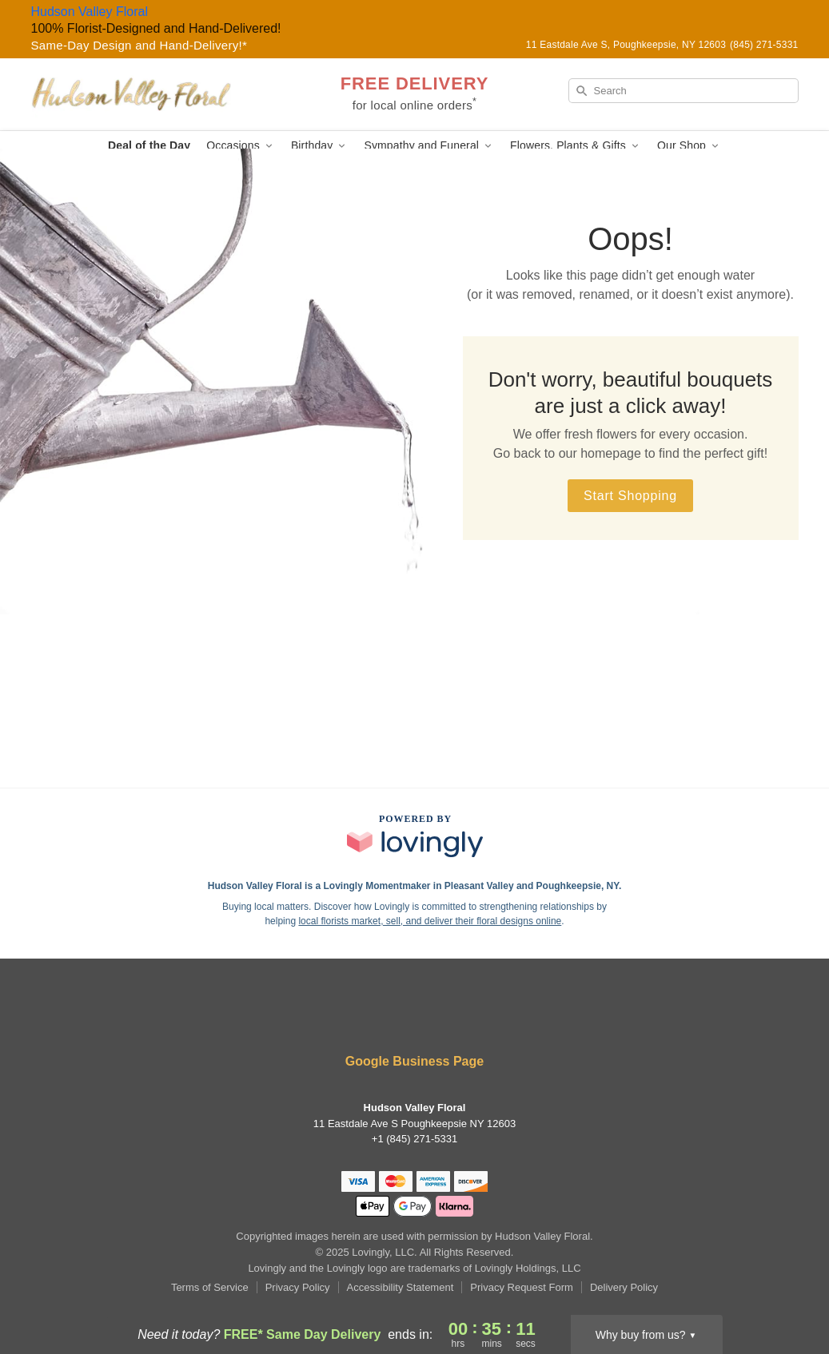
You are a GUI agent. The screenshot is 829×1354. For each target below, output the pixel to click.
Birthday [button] (320, 146)
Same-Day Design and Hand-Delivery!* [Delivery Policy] (139, 45)
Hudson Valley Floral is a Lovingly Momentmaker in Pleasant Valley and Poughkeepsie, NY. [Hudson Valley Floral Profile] (415, 885)
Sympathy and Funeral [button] (429, 146)
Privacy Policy (297, 1287)
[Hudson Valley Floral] (146, 94)
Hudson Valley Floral (89, 11)
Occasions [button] (240, 146)
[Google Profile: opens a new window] (462, 1018)
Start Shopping (630, 495)
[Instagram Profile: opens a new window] (416, 1018)
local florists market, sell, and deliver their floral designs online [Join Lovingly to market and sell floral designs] (429, 921)
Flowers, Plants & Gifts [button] (575, 146)
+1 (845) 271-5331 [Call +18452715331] (414, 1139)
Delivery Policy (624, 1287)
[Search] (683, 90)
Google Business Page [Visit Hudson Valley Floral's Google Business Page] (414, 1061)
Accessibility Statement (400, 1287)
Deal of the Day (149, 145)
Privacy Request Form (521, 1287)
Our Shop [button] (689, 146)
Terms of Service (210, 1287)
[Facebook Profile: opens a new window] (368, 1018)
